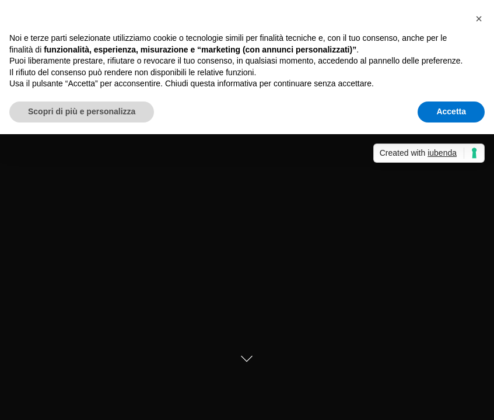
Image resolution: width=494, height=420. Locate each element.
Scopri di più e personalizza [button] (81, 111)
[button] (479, 18)
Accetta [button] (451, 111)
